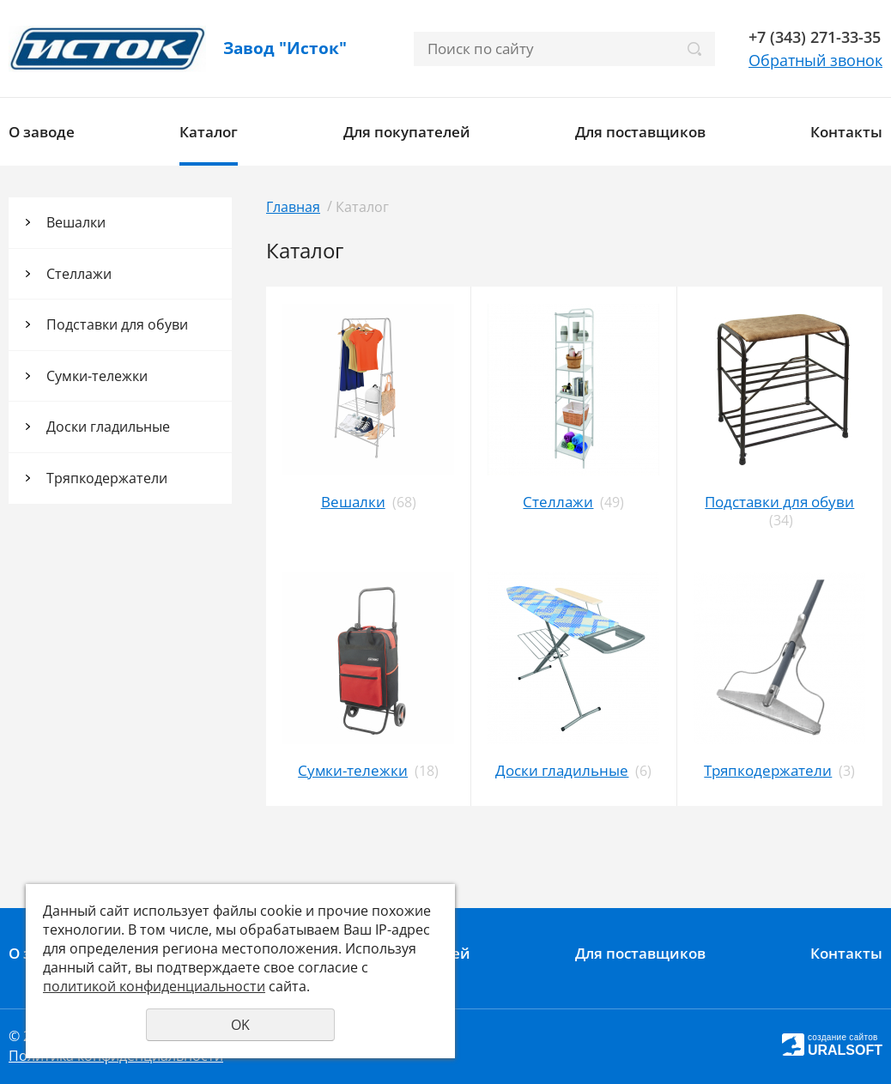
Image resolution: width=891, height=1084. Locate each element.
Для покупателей (406, 132)
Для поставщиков (640, 132)
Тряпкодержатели (106, 478)
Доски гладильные (108, 426)
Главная (293, 206)
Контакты (846, 132)
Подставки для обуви (117, 324)
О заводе (42, 132)
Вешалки (76, 222)
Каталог (208, 132)
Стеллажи (79, 273)
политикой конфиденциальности (154, 986)
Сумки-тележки (97, 375)
